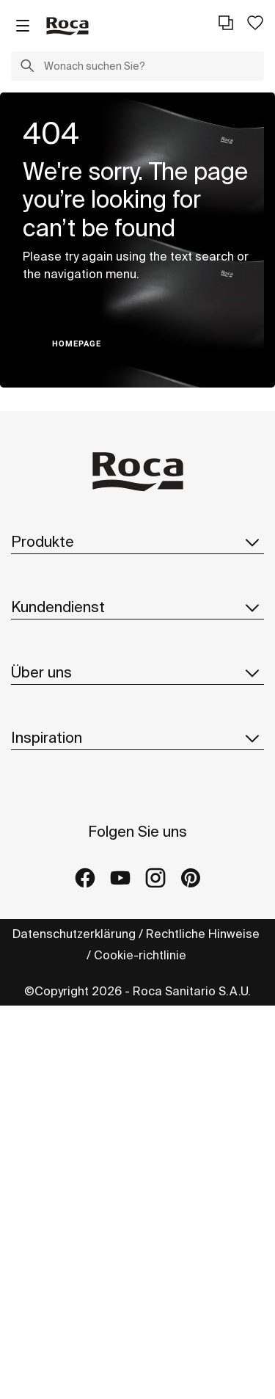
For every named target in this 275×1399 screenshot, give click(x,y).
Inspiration (137, 737)
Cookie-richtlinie (141, 955)
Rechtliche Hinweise (204, 933)
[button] (27, 67)
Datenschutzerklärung (74, 933)
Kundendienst (137, 607)
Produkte (137, 541)
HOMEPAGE (76, 344)
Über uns (137, 672)
